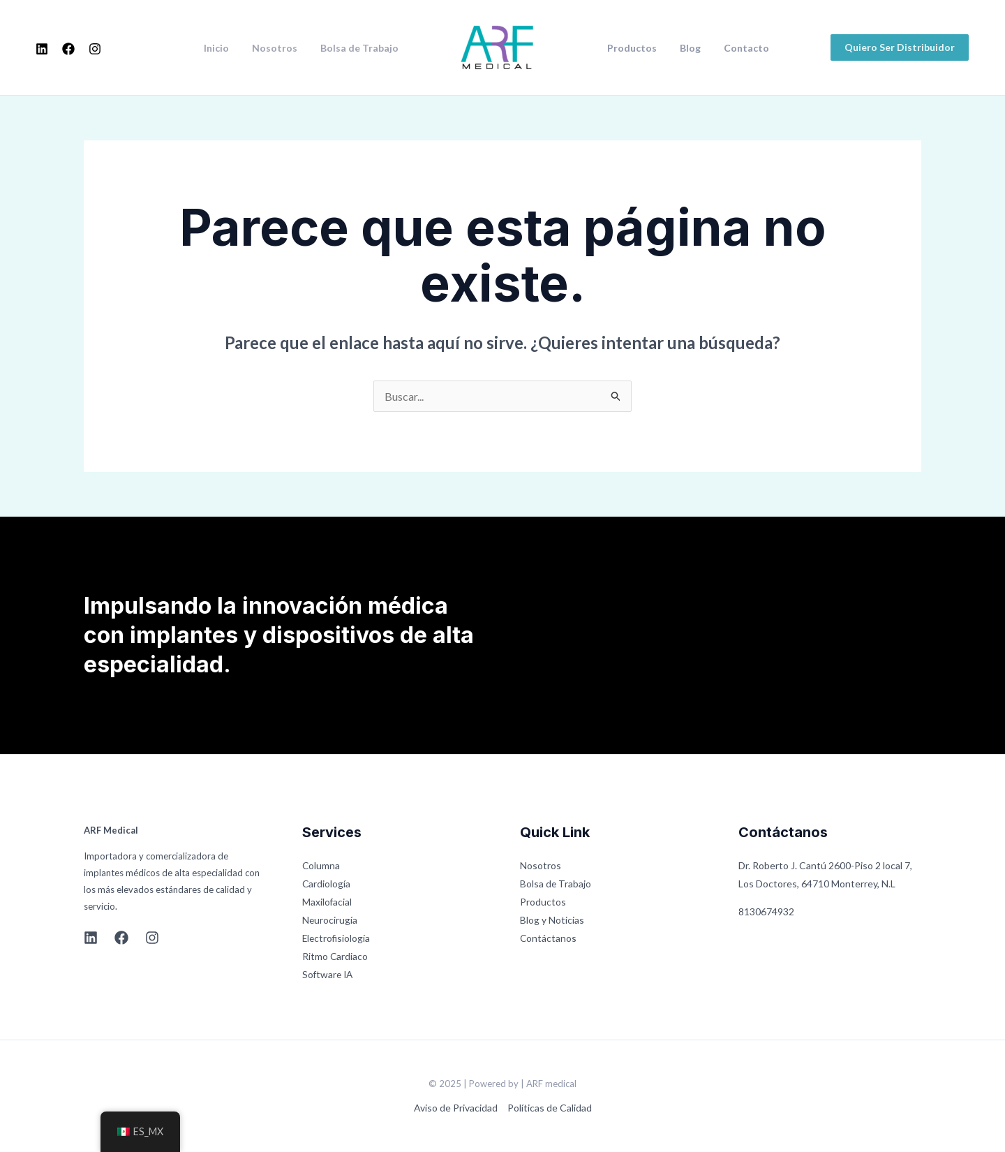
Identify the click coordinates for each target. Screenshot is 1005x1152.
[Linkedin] (42, 49)
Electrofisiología (337, 938)
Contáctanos (548, 938)
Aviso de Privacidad (456, 1108)
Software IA (328, 974)
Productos (630, 48)
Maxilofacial (327, 902)
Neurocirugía (330, 920)
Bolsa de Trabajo (361, 48)
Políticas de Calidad (549, 1108)
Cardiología (326, 883)
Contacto (737, 48)
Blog (684, 48)
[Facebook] (68, 49)
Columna (321, 865)
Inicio (224, 48)
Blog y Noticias (552, 920)
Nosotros (279, 48)
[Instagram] (95, 49)
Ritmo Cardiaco (335, 956)
